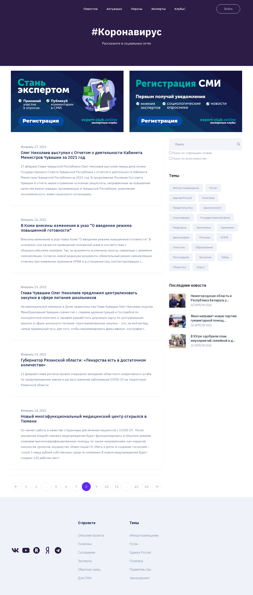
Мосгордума (181, 257)
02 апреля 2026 (201, 305)
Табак (225, 257)
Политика (208, 198)
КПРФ (224, 237)
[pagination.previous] (15, 486)
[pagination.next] (156, 486)
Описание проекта (91, 535)
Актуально (114, 9)
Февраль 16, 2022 (33, 220)
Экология (205, 257)
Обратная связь (89, 569)
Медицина (179, 227)
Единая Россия (182, 198)
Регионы (204, 237)
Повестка (91, 9)
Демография (181, 237)
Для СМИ (85, 578)
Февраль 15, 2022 (33, 287)
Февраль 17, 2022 (33, 147)
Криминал (227, 227)
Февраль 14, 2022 (33, 354)
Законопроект (212, 207)
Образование (204, 247)
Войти (228, 9)
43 (147, 487)
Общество (179, 267)
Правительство (183, 207)
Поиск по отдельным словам (192, 153)
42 (137, 487)
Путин (213, 188)
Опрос (200, 267)
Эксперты (158, 9)
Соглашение (86, 552)
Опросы (136, 9)
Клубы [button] (180, 9)
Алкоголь (179, 247)
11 (117, 487)
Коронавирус (181, 217)
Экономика (203, 227)
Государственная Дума (215, 217)
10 (107, 487)
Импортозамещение (186, 188)
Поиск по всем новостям (189, 158)
